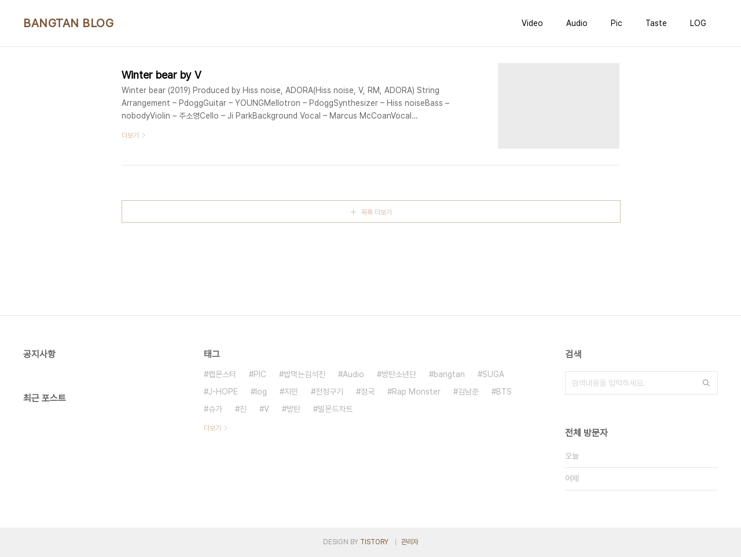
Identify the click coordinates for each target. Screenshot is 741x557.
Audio (577, 23)
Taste (656, 23)
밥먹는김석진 (304, 374)
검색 (706, 383)
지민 (291, 391)
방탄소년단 (398, 374)
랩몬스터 (222, 374)
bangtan (449, 374)
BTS (504, 391)
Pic (616, 23)
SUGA (493, 374)
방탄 (293, 409)
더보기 (212, 428)
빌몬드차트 (335, 409)
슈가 (215, 409)
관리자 (410, 542)
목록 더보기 (376, 212)
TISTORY (374, 542)
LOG (698, 23)
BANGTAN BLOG (68, 23)
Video (532, 23)
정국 (368, 391)
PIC (260, 374)
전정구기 (329, 391)
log (261, 391)
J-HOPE (223, 391)
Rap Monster (416, 391)
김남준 (468, 391)
